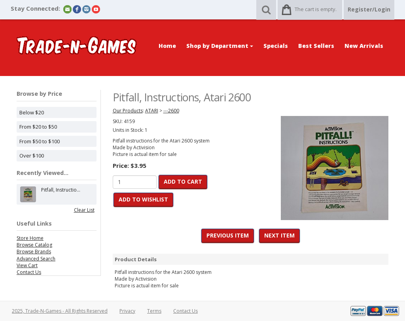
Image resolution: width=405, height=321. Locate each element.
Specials (275, 45)
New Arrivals (363, 45)
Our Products (128, 110)
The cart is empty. (316, 9)
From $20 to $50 (38, 126)
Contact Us (29, 272)
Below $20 (31, 112)
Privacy (127, 311)
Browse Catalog (34, 244)
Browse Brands (34, 251)
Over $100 (31, 155)
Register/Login (369, 9)
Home (167, 45)
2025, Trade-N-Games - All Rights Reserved (60, 311)
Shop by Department (219, 45)
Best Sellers (316, 45)
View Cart (27, 265)
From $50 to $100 (39, 141)
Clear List (84, 210)
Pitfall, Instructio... (60, 194)
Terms (154, 311)
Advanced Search (36, 258)
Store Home (30, 238)
